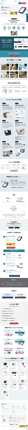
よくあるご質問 (24, 408)
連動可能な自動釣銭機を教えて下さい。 (7, 315)
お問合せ (27, 10)
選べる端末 (13, 406)
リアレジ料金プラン (20, 407)
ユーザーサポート (20, 3)
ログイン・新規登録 (24, 3)
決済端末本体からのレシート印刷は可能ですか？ (8, 320)
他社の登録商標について (13, 426)
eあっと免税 (20, 181)
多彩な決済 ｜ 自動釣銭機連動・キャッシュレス (6, 408)
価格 (17, 406)
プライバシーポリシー (8, 426)
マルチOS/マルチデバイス (14, 407)
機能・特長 (3, 406)
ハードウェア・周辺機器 (20, 408)
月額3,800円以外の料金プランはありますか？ (8, 313)
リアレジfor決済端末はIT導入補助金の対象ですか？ (9, 318)
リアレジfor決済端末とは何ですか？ (7, 308)
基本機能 (3, 407)
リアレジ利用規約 (3, 426)
